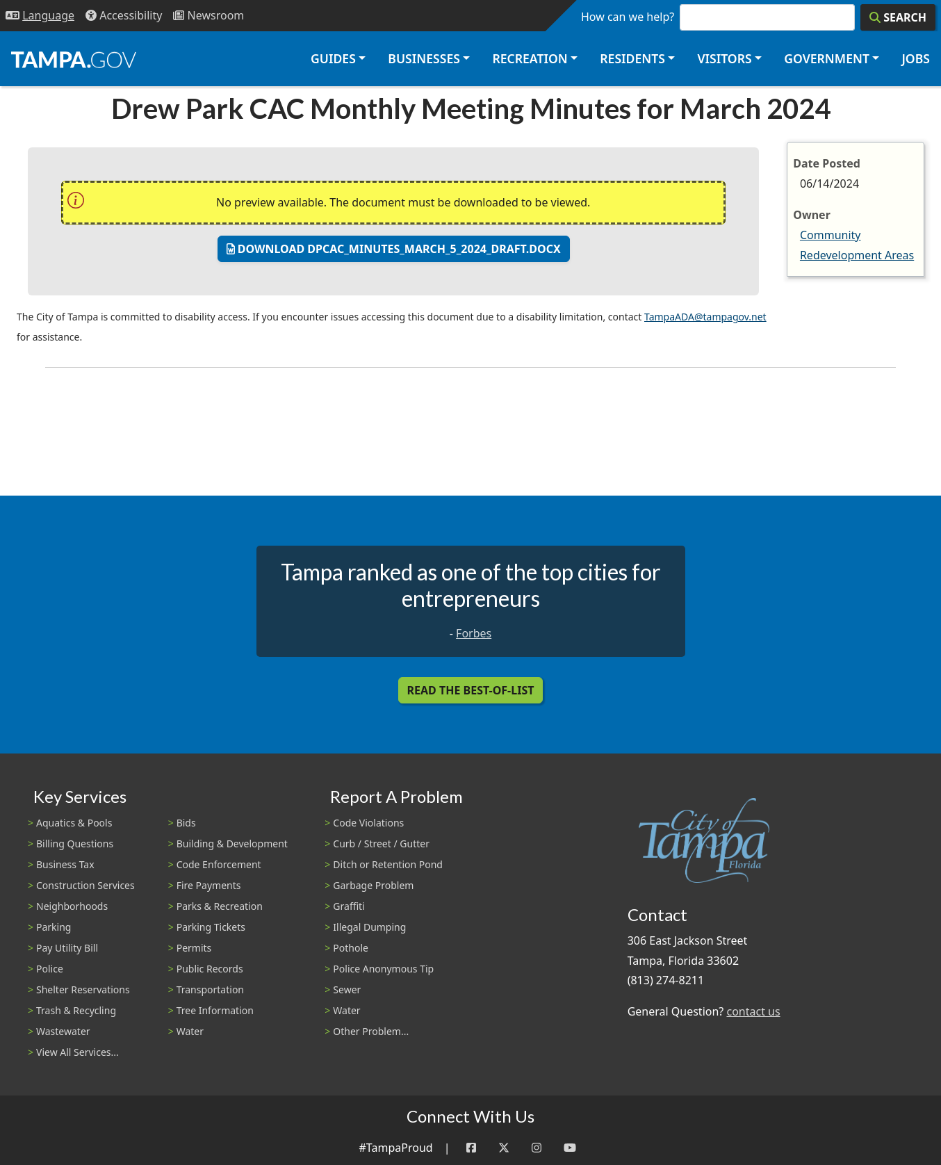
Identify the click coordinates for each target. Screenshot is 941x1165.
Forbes (473, 633)
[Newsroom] (208, 15)
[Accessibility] (123, 15)
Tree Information (215, 1010)
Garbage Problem (373, 885)
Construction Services (85, 885)
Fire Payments (209, 885)
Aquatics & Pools (74, 822)
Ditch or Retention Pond (388, 864)
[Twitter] (504, 1148)
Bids (186, 822)
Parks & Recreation (220, 906)
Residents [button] (632, 58)
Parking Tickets (211, 927)
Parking (53, 927)
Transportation (210, 989)
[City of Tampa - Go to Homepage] (73, 59)
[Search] (897, 17)
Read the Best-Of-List (470, 690)
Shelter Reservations (83, 989)
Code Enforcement (219, 864)
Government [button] (826, 58)
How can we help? (627, 16)
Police (49, 968)
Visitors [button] (724, 58)
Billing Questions (74, 843)
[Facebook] (471, 1148)
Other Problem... (371, 1031)
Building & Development (232, 843)
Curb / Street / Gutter (381, 843)
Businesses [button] (424, 58)
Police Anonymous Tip (383, 968)
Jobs (915, 58)
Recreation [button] (529, 58)
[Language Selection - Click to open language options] (40, 15)
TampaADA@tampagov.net (705, 316)
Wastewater (63, 1031)
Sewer (347, 989)
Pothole (350, 947)
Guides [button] (333, 58)
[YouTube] (570, 1148)
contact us (753, 1011)
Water (190, 1031)
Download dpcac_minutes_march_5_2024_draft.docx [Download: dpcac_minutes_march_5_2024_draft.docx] (394, 248)
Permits (194, 947)
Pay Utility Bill (67, 947)
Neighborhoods (72, 906)
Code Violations (368, 822)
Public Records (210, 968)
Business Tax (65, 864)
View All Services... (77, 1052)
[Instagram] (537, 1148)
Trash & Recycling (76, 1010)
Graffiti (348, 906)
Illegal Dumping (369, 927)
